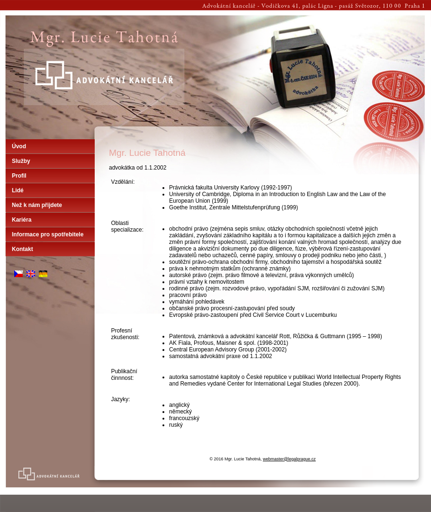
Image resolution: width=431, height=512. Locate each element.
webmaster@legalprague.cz (289, 459)
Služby (21, 161)
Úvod (19, 146)
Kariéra (21, 219)
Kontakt (22, 249)
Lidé (18, 190)
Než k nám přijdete (37, 205)
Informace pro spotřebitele (47, 234)
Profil (19, 175)
